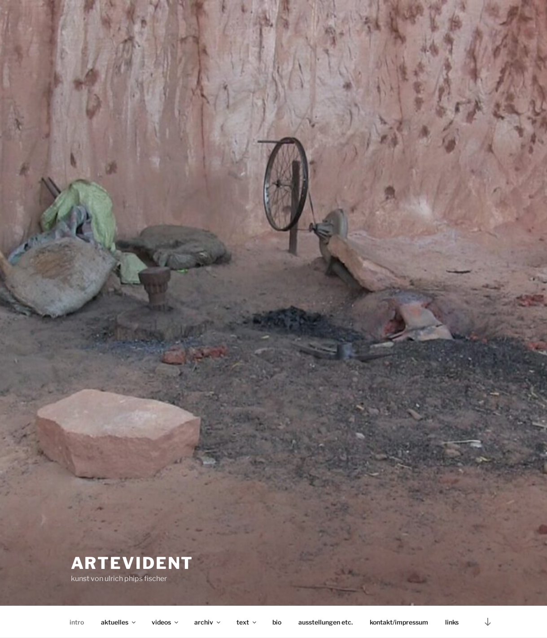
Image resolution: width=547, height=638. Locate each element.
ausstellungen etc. (325, 622)
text (247, 622)
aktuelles (119, 622)
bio (276, 622)
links (452, 622)
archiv (208, 622)
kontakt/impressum (399, 622)
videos (165, 622)
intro (77, 622)
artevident (132, 563)
